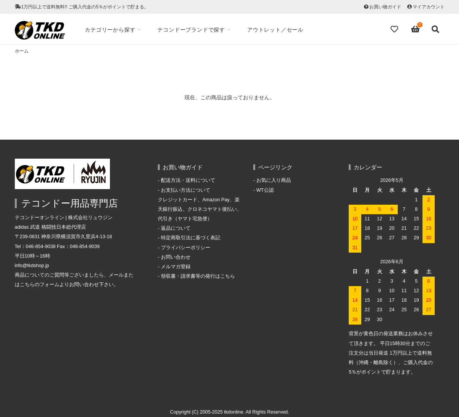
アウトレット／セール (275, 30)
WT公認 (265, 190)
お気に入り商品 (273, 180)
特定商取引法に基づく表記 (190, 237)
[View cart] (415, 29)
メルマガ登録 (176, 266)
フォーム (49, 284)
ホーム (22, 51)
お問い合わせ (176, 257)
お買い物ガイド (385, 7)
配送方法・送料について (188, 180)
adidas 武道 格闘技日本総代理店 (50, 227)
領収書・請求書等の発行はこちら (198, 276)
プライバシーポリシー (185, 247)
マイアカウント (429, 7)
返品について (176, 228)
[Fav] (395, 29)
